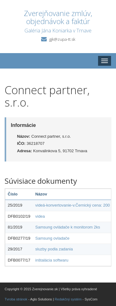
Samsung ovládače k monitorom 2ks (67, 227)
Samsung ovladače (52, 238)
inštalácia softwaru (51, 260)
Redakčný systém (68, 299)
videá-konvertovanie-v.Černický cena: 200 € (74, 205)
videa (40, 216)
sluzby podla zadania (54, 249)
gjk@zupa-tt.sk (62, 39)
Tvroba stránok (16, 299)
